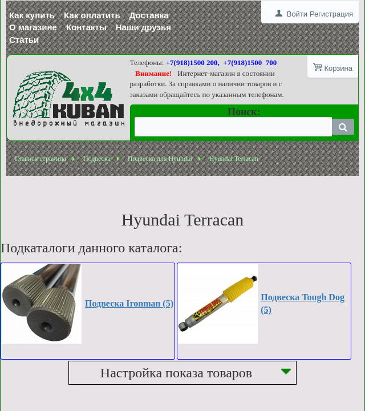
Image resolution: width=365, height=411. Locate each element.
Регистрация (331, 14)
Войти (297, 14)
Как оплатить (92, 15)
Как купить (32, 15)
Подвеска (97, 159)
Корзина (338, 68)
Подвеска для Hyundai (160, 159)
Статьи (24, 40)
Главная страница (40, 159)
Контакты (86, 27)
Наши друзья (143, 27)
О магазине (33, 27)
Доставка (149, 15)
